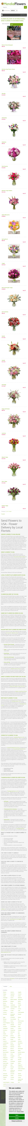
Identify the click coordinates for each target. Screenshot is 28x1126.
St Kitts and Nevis (21, 1068)
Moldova (5, 1048)
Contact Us (3, 1093)
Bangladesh (20, 999)
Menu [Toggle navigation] (23, 15)
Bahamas (20, 997)
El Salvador (13, 1017)
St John (12, 1068)
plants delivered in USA (6, 952)
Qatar (12, 1059)
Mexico (19, 1046)
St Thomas (20, 1070)
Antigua (4, 994)
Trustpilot (3, 514)
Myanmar (12, 1050)
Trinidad (12, 1077)
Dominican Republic (13, 1015)
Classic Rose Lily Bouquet (9, 657)
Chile (19, 1006)
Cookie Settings (4, 1097)
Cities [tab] (11, 986)
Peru (19, 1055)
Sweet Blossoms (6, 214)
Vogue (3, 263)
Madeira (4, 1044)
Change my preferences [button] (17, 1121)
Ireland (4, 1033)
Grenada (5, 1026)
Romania (5, 1061)
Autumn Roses (7, 819)
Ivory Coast (5, 1035)
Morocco (5, 1050)
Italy (19, 1033)
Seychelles (5, 1065)
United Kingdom (6, 1082)
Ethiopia (4, 1019)
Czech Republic (21, 1012)
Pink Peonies (5, 166)
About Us (3, 1092)
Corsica (19, 1008)
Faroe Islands (13, 1019)
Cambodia (13, 1005)
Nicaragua (13, 1052)
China (4, 1008)
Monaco (12, 1048)
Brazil (12, 1003)
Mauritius (12, 1046)
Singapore (20, 1065)
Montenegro (20, 1048)
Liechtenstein (13, 1041)
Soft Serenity (5, 311)
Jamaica (12, 1035)
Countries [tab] (5, 986)
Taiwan (12, 1075)
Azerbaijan (5, 997)
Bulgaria (4, 1005)
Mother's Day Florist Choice (21, 691)
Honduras (5, 1030)
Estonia (19, 1017)
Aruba (4, 995)
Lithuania (20, 1041)
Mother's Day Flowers (7, 190)
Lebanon (5, 1041)
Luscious (4, 433)
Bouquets (12, 978)
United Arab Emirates (20, 1080)
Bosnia (4, 1003)
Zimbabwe (5, 1086)
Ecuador (19, 1014)
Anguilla (19, 992)
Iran (19, 1032)
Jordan (4, 1037)
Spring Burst (5, 239)
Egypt (4, 1017)
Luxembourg (5, 1043)
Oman (12, 1054)
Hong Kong (13, 1030)
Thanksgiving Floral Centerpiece (10, 809)
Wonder (4, 93)
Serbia (19, 1063)
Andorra (12, 992)
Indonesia (12, 1032)
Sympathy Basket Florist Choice (13, 747)
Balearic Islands (14, 999)
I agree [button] (16, 1115)
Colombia (12, 1008)
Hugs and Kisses (6, 408)
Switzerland (5, 1075)
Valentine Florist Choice (15, 668)
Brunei (19, 1003)
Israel (12, 1033)
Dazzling (4, 384)
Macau (12, 1043)
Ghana (4, 1024)
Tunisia (19, 1077)
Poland (12, 1057)
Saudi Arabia (5, 1063)
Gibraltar (12, 1024)
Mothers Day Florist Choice (8, 69)
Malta (19, 1044)
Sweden (19, 1073)
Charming (4, 117)
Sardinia (19, 1061)
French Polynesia (6, 1022)
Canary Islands (6, 1006)
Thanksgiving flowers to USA (13, 791)
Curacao (4, 1012)
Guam (19, 1026)
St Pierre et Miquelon (13, 1071)
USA (19, 1082)
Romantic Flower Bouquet (9, 644)
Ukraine (12, 1079)
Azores (12, 997)
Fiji (18, 1019)
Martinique (5, 1046)
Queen (3, 336)
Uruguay (12, 1082)
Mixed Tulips (5, 457)
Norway (4, 1054)
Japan (19, 1035)
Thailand (5, 1077)
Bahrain (4, 999)
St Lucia (4, 1070)
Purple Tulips (5, 505)
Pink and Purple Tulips (7, 287)
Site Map (2, 1098)
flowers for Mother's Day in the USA (17, 686)
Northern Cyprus (21, 1052)
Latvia (19, 1039)
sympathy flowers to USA (19, 737)
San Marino (13, 1061)
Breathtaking (6, 653)
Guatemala (5, 1028)
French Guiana (21, 1021)
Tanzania (20, 1075)
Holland (19, 1028)
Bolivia (19, 1001)
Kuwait (12, 1039)
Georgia (12, 1022)
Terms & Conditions (5, 1094)
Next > (10, 511)
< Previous (3, 511)
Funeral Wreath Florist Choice (19, 749)
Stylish (3, 360)
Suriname (12, 1073)
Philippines (5, 1057)
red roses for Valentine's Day (12, 632)
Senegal (12, 1063)
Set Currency (7, 10)
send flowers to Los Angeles (16, 919)
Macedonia (20, 1043)
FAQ (2, 1091)
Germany (20, 1022)
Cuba (19, 1010)
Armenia (19, 994)
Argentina (12, 994)
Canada (19, 1005)
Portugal (19, 1057)
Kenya (19, 1037)
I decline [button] (17, 1118)
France (12, 1021)
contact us (3, 909)
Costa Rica (5, 1010)
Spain (4, 1068)
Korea (4, 1039)
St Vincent (5, 1073)
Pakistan (19, 1054)
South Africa (20, 1067)
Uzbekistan (5, 1084)
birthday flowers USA (16, 701)
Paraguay (12, 1055)
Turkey (4, 1079)
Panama (4, 1055)
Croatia (12, 1010)
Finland (4, 1021)
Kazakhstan (13, 1037)
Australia (12, 995)
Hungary (19, 1030)
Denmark (5, 1014)
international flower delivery (19, 556)
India (4, 1032)
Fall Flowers (6, 801)
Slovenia (12, 1067)
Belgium (12, 1001)
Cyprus (12, 1012)
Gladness (4, 142)
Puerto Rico (5, 1059)
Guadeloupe (13, 1026)
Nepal (19, 1050)
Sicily (11, 1065)
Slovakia (4, 1067)
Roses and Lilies (7, 662)
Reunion (19, 1059)
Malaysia (12, 1044)
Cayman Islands (14, 1006)
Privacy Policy (20, 1111)
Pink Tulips (4, 481)
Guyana (12, 1028)
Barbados (5, 1001)
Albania (4, 992)
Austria (19, 995)
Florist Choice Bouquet (7, 45)
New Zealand (5, 1052)
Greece (19, 1024)
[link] (20, 1111)
